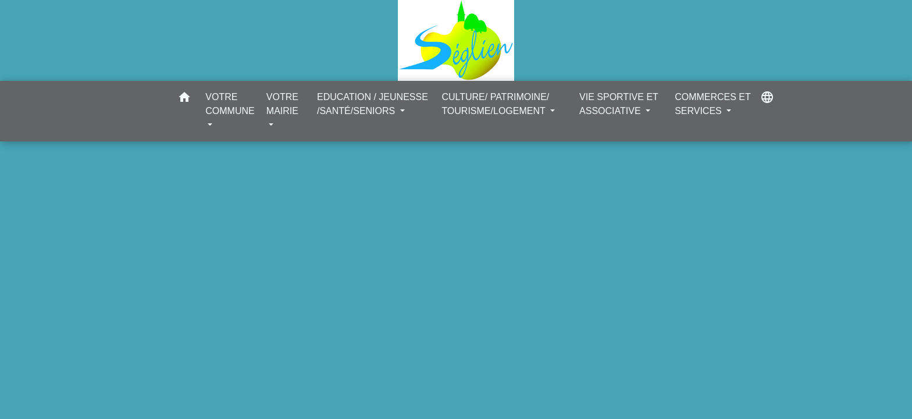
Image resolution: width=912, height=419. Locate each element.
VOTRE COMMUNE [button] (229, 104)
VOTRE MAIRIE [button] (282, 104)
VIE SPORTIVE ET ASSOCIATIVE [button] (618, 104)
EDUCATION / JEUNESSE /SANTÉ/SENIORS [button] (372, 104)
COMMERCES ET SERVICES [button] (712, 104)
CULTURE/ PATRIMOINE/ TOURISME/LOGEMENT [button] (495, 104)
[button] (184, 99)
